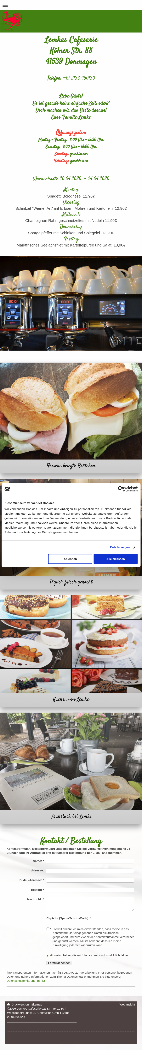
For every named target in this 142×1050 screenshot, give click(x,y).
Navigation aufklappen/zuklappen (71, 5)
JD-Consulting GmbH (47, 1012)
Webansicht (127, 1004)
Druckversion (18, 1004)
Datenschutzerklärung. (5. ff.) (26, 980)
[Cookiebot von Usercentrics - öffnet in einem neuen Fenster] (121, 489)
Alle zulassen (115, 559)
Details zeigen (120, 547)
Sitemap (36, 1004)
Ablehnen (70, 559)
